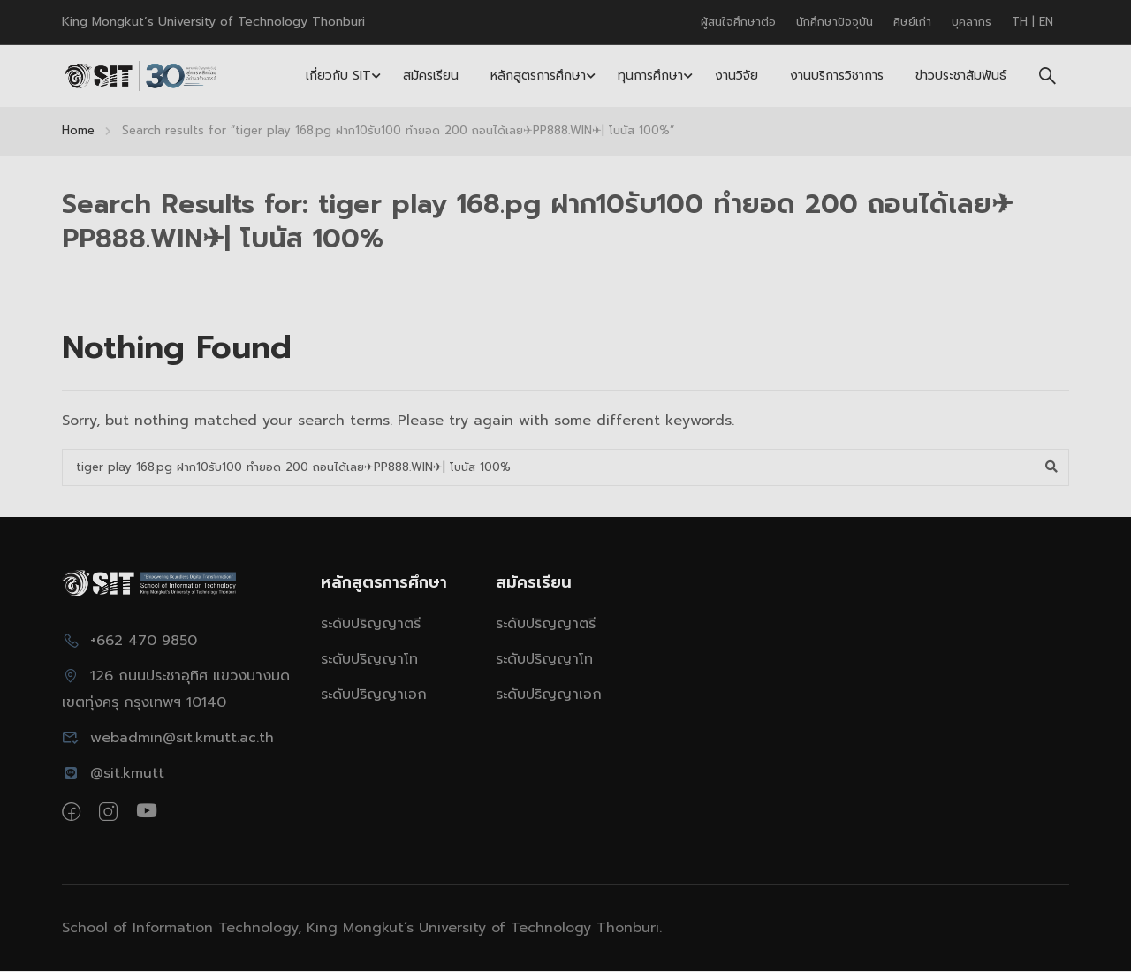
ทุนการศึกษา (650, 75)
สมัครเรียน (431, 75)
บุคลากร (971, 21)
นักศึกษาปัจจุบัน (834, 21)
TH (1022, 21)
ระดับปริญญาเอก (374, 695)
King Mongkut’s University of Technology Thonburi (213, 21)
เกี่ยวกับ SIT (338, 75)
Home (78, 130)
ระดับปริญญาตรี (371, 624)
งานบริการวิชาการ (837, 75)
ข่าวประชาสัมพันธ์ (960, 75)
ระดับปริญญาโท (369, 660)
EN (1046, 21)
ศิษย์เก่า (912, 21)
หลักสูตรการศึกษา (538, 75)
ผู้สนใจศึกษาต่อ (738, 21)
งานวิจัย (736, 75)
